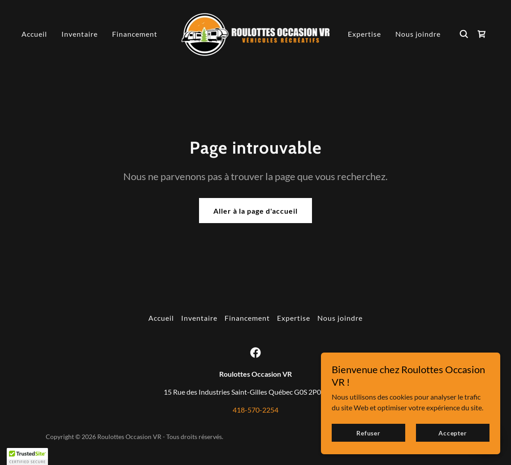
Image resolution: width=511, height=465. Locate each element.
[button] (27, 456)
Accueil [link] (34, 34)
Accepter (452, 433)
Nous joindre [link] (418, 34)
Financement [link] (134, 34)
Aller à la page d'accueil (255, 211)
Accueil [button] (161, 318)
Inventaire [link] (79, 34)
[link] (255, 33)
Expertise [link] (364, 34)
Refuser (368, 433)
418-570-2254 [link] (255, 409)
